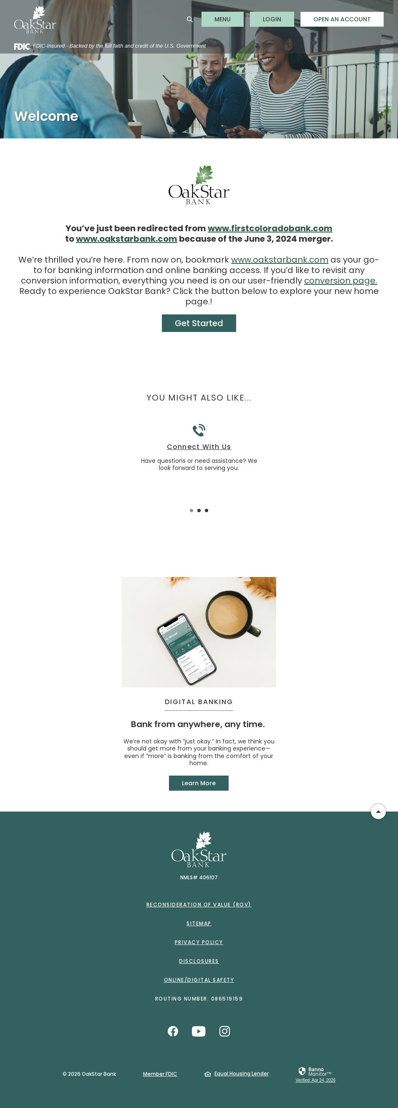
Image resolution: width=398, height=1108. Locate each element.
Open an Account (342, 19)
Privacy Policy (199, 942)
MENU (229, 19)
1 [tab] (191, 510)
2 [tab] (199, 510)
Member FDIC (160, 1073)
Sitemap (199, 923)
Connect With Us (199, 447)
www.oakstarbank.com (126, 239)
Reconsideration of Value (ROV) (199, 904)
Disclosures (199, 961)
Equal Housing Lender (241, 1073)
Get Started (199, 323)
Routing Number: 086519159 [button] (199, 998)
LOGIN (278, 19)
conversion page (339, 280)
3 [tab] (206, 510)
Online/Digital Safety (199, 979)
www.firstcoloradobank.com (270, 228)
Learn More (199, 783)
